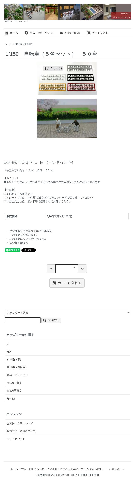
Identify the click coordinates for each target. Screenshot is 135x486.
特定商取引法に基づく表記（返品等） (32, 230)
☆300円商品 (14, 390)
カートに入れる (67, 282)
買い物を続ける (19, 242)
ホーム (11, 32)
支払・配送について (38, 32)
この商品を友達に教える (24, 234)
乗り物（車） (15, 359)
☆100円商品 (14, 382)
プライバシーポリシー (93, 469)
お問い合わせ (69, 32)
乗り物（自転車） (24, 44)
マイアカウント (16, 438)
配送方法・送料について (21, 431)
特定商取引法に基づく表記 (62, 469)
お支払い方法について (20, 423)
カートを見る (97, 32)
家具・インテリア (17, 375)
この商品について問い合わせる (28, 238)
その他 (11, 398)
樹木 (9, 351)
